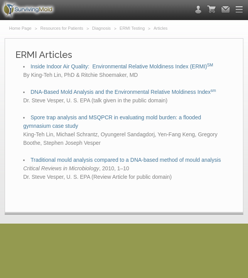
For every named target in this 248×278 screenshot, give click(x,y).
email (225, 9)
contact (198, 9)
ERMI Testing (132, 28)
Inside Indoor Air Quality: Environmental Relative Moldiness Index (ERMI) (121, 66)
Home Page (20, 28)
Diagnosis (101, 28)
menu (239, 9)
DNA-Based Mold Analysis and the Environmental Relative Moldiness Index (123, 92)
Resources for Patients (61, 28)
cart (211, 9)
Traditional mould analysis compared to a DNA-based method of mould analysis (125, 160)
